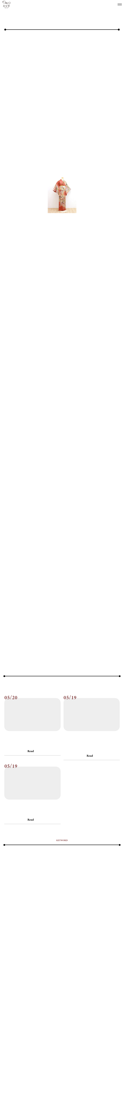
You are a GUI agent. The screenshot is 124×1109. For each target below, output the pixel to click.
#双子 (40, 1020)
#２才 (85, 992)
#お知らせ (68, 890)
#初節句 (109, 1015)
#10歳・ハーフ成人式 (36, 992)
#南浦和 (32, 1020)
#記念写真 (38, 1026)
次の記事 (86, 783)
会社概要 (49, 1098)
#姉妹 (48, 1020)
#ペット (63, 1009)
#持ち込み (69, 1020)
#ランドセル (9, 1015)
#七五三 (20, 1015)
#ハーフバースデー (12, 1009)
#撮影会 (94, 1020)
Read (31, 897)
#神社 (6, 1026)
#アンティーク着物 (12, 998)
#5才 (112, 992)
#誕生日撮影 (51, 1026)
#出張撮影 (70, 1015)
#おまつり (38, 998)
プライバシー (73, 1098)
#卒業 (14, 1020)
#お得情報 (85, 998)
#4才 (105, 992)
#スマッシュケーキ (55, 1003)
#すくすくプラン (26, 1003)
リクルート (60, 1098)
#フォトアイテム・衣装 (48, 1009)
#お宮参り (63, 998)
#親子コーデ (26, 1026)
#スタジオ (40, 1003)
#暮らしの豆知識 (107, 1020)
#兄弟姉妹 (31, 1015)
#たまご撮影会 (72, 1003)
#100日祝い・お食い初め (14, 992)
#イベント (27, 998)
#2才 (92, 992)
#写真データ (58, 1015)
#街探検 (15, 1026)
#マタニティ (84, 1009)
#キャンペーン (110, 998)
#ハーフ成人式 (29, 1009)
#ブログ (7, 890)
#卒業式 (22, 1020)
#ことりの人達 (10, 1003)
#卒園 (6, 1020)
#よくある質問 (98, 1009)
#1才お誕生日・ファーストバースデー (64, 992)
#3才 (99, 992)
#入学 (48, 1015)
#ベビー (73, 1009)
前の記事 (38, 783)
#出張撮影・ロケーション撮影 (90, 1015)
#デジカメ (98, 1003)
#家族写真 (57, 1020)
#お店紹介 (74, 998)
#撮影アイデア (82, 1020)
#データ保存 (86, 1003)
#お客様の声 (51, 998)
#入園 (40, 1015)
